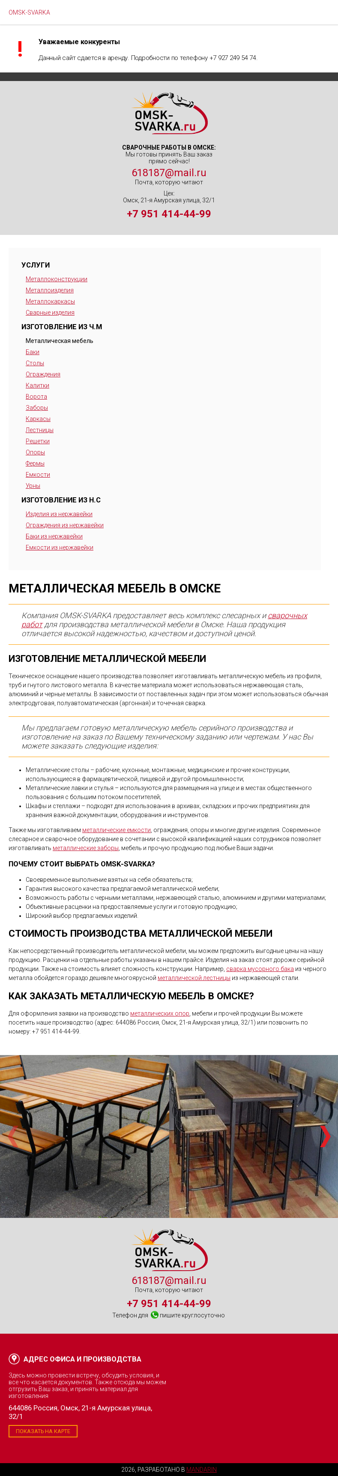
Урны (33, 485)
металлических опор (159, 1013)
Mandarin (201, 1469)
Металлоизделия (50, 290)
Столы (35, 363)
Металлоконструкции (56, 279)
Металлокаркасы (50, 301)
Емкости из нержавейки (59, 547)
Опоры (35, 452)
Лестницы (40, 430)
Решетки (38, 441)
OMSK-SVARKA (29, 12)
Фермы (35, 463)
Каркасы (38, 418)
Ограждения (43, 374)
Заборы (37, 407)
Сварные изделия (50, 312)
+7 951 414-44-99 (169, 214)
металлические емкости (116, 830)
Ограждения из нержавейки (65, 525)
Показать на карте (43, 1431)
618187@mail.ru (169, 173)
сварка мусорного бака (260, 968)
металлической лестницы (194, 977)
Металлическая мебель (59, 340)
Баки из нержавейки (54, 536)
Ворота (36, 396)
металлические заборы (86, 848)
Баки (32, 352)
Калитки (37, 385)
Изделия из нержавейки (59, 514)
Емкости (38, 474)
